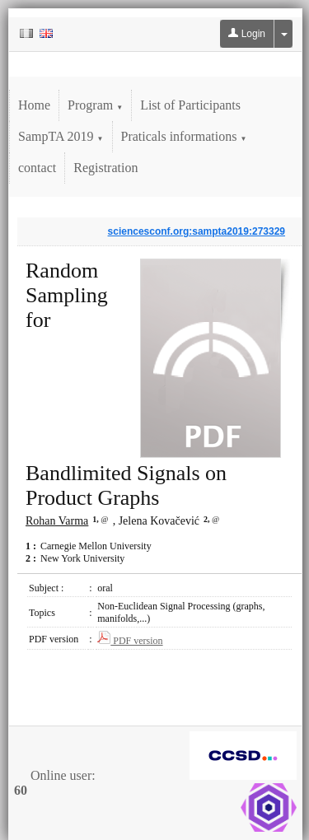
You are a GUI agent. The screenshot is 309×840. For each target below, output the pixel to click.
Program (95, 105)
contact (37, 168)
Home (34, 105)
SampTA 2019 (61, 136)
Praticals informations (184, 136)
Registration (105, 168)
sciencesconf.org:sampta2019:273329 (196, 231)
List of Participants (190, 105)
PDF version (129, 640)
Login (246, 34)
